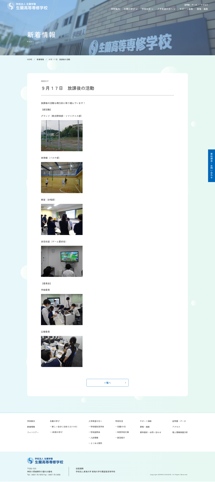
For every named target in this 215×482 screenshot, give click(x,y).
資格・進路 (202, 9)
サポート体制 (186, 9)
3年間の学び (57, 432)
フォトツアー (33, 432)
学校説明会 (95, 432)
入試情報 (94, 438)
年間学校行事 (123, 432)
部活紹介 (121, 438)
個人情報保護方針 (180, 432)
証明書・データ (190, 4)
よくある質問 (96, 443)
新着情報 (31, 427)
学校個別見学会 (97, 427)
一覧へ (107, 383)
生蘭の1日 (121, 427)
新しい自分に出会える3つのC (64, 427)
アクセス (204, 4)
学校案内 (115, 9)
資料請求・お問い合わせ (211, 166)
